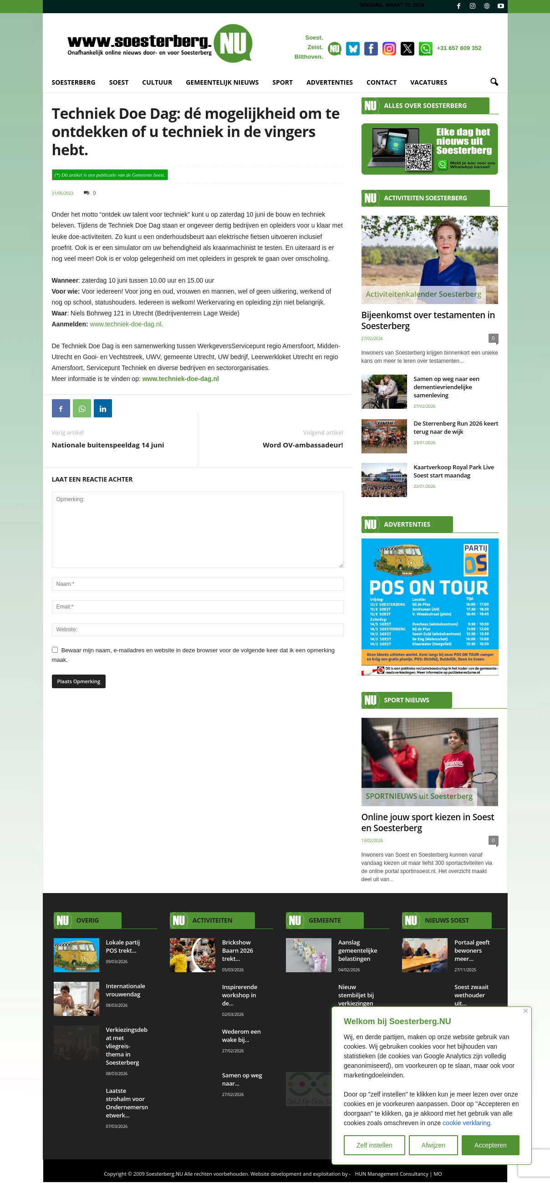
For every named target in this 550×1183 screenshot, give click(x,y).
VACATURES (428, 82)
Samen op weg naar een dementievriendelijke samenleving (446, 387)
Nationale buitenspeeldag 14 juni (108, 444)
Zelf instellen (374, 1145)
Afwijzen (433, 1145)
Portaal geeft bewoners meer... (471, 950)
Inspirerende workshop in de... (239, 995)
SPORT (282, 82)
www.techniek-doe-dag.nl (125, 324)
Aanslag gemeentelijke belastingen (357, 950)
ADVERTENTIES (329, 82)
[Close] (526, 1011)
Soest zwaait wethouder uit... (471, 995)
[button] (494, 82)
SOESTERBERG (74, 82)
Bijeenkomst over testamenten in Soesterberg (428, 320)
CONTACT (382, 82)
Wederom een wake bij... (241, 1035)
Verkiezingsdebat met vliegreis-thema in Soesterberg (127, 1046)
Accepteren (490, 1145)
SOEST (119, 82)
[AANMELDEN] (430, 606)
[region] (431, 1085)
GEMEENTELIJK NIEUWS (222, 82)
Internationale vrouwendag (125, 990)
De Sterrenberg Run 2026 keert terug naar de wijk (456, 427)
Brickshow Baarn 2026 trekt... (237, 950)
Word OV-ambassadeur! (303, 444)
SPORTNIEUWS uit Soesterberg (419, 796)
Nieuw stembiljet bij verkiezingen (356, 995)
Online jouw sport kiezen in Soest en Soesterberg (428, 822)
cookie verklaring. (467, 1123)
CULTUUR (157, 82)
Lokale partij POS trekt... (123, 946)
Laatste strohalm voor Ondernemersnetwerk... (127, 1103)
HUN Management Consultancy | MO (398, 1173)
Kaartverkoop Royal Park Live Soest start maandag (454, 471)
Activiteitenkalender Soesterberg (424, 294)
